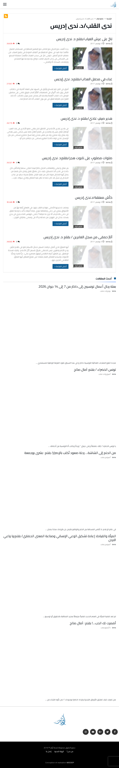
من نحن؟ (70, 750)
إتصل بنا (48, 750)
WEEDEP (70, 762)
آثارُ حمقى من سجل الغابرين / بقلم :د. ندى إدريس (78, 237)
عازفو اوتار (100, 18)
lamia (109, 43)
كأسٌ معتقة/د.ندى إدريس (93, 197)
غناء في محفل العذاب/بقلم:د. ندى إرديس (83, 79)
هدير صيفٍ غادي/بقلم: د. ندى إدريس (86, 118)
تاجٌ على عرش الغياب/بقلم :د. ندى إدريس (84, 39)
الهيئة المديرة (59, 750)
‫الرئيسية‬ (109, 18)
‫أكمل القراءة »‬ (60, 68)
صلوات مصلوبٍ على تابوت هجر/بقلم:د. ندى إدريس (77, 158)
